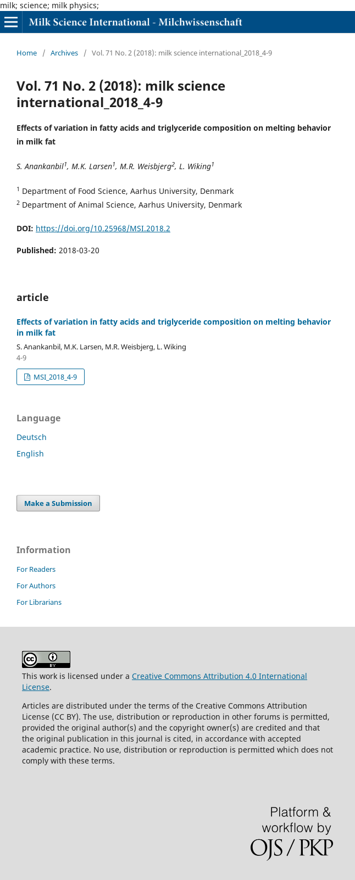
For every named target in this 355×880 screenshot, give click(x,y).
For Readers (36, 569)
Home (26, 53)
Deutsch (31, 437)
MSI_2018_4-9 (54, 377)
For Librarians (39, 602)
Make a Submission (58, 503)
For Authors (36, 586)
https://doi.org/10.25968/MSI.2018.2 (103, 228)
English (30, 453)
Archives (64, 53)
